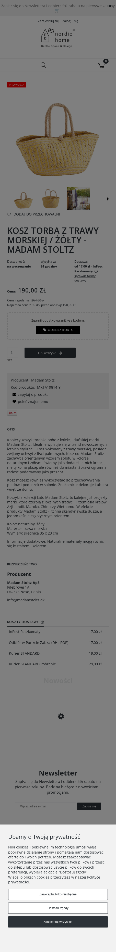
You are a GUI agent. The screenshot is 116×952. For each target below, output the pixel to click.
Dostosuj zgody (58, 908)
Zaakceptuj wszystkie (57, 922)
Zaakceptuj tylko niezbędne (57, 894)
